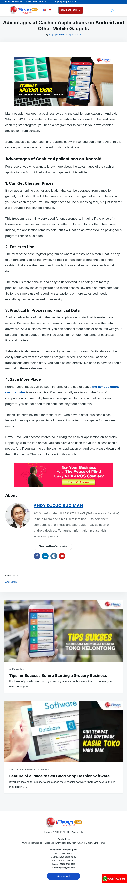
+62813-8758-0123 (66, 864)
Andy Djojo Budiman (58, 34)
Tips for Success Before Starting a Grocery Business (58, 675)
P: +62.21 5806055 (13, 1)
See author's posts (53, 546)
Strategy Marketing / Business (29, 769)
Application (11, 582)
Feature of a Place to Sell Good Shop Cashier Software (59, 776)
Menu (117, 10)
